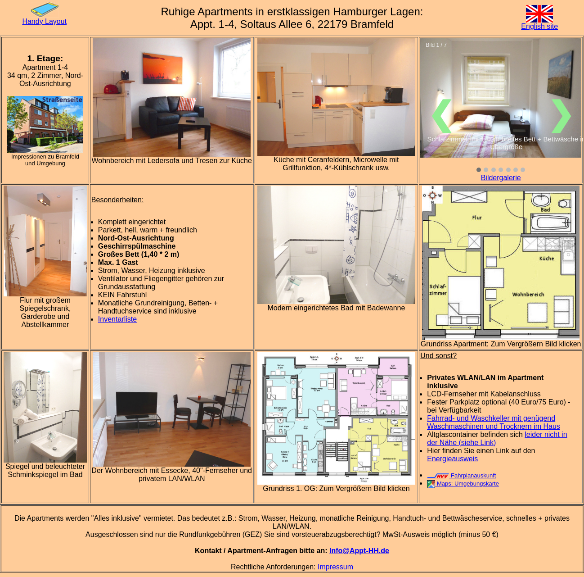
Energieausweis (452, 459)
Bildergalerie (501, 178)
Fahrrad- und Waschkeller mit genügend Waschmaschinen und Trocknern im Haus (493, 422)
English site (539, 26)
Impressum (335, 567)
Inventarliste (117, 319)
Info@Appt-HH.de (359, 550)
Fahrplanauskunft (461, 475)
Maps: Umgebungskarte (463, 483)
